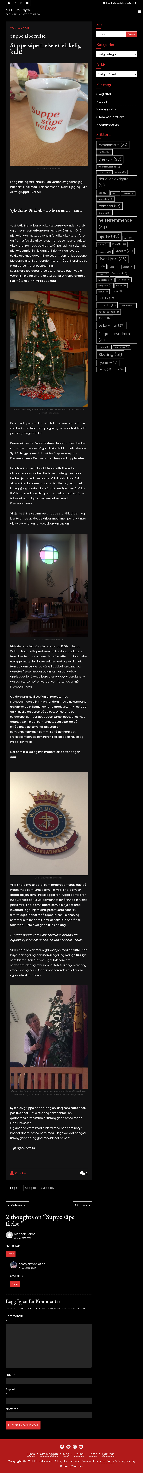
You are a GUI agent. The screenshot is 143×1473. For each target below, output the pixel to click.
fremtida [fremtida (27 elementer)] (109, 206)
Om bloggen (49, 1454)
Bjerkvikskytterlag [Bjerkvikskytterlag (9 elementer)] (109, 166)
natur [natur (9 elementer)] (103, 291)
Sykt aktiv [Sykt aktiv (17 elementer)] (108, 363)
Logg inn (104, 102)
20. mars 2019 (19, 28)
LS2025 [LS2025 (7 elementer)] (128, 267)
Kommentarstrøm (111, 117)
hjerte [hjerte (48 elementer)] (109, 236)
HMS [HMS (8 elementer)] (128, 238)
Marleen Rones (24, 1234)
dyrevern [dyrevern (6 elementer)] (128, 193)
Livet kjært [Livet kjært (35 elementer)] (112, 258)
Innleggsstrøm (108, 109)
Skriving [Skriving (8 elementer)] (103, 347)
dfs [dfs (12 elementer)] (102, 192)
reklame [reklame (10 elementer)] (127, 305)
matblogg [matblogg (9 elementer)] (105, 279)
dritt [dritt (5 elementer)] (115, 193)
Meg (66, 1454)
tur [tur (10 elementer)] (120, 369)
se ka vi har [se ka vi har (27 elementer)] (111, 325)
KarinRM (18, 1173)
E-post (10, 1391)
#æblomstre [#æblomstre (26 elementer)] (112, 145)
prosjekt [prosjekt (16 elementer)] (107, 305)
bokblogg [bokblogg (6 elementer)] (120, 172)
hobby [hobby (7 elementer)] (102, 244)
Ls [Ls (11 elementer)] (101, 266)
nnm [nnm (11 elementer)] (117, 291)
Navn (10, 1374)
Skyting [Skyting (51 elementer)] (110, 354)
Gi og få (30, 1188)
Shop (107, 3)
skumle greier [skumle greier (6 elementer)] (121, 347)
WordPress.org (108, 125)
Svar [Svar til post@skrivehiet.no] (15, 1284)
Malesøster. (19, 1205)
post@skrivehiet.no (31, 1264)
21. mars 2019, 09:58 (26, 1268)
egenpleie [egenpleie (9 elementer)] (105, 198)
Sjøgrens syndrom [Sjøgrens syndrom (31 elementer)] (114, 337)
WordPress (106, 1461)
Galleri (79, 1454)
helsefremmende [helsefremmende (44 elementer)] (115, 224)
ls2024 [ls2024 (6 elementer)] (114, 267)
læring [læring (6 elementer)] (102, 274)
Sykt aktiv (47, 1188)
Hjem (31, 1454)
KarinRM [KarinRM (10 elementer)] (119, 244)
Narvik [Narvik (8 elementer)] (121, 285)
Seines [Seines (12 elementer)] (104, 318)
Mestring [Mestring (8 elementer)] (124, 279)
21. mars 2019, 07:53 (22, 1238)
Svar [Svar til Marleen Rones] (11, 1254)
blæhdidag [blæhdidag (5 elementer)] (104, 172)
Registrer (104, 94)
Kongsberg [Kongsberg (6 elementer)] (104, 252)
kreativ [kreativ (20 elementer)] (124, 251)
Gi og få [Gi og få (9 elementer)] (104, 212)
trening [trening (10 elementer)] (104, 369)
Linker (93, 1454)
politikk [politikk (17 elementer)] (106, 298)
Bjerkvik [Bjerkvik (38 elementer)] (109, 159)
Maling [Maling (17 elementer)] (119, 273)
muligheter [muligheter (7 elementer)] (104, 285)
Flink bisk (81, 1205)
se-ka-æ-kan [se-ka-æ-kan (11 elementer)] (108, 311)
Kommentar (11, 1318)
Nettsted (11, 1409)
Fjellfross (108, 1454)
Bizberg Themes (71, 1466)
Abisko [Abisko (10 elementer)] (104, 152)
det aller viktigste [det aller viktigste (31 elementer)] (113, 182)
